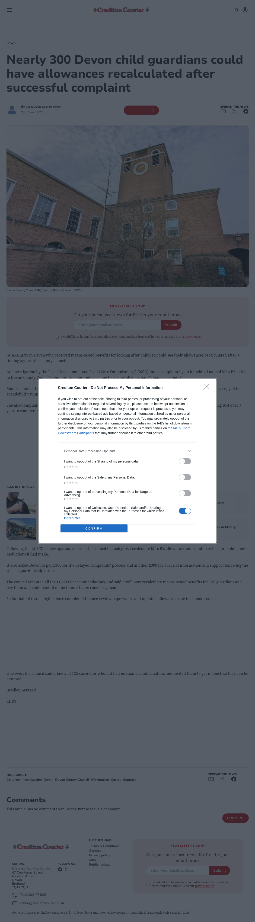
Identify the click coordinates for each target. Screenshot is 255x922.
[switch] (185, 461)
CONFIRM (94, 528)
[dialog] (127, 461)
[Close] (207, 388)
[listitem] (127, 451)
